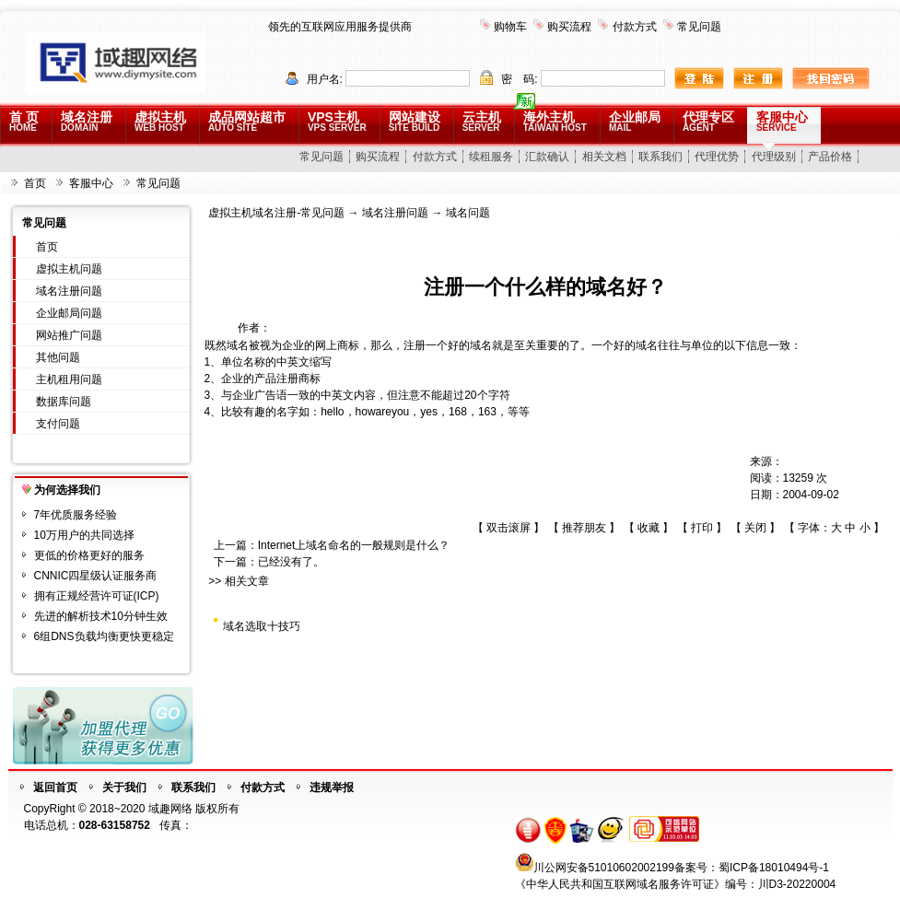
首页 (35, 183)
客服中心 (782, 121)
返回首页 (55, 787)
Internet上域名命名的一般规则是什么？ (354, 545)
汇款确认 (547, 156)
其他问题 (58, 357)
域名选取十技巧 (261, 626)
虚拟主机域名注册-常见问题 (276, 212)
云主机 (481, 121)
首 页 (24, 121)
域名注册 (86, 121)
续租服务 (491, 156)
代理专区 (708, 121)
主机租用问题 (69, 379)
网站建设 (414, 121)
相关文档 (604, 156)
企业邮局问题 (69, 313)
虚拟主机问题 (69, 268)
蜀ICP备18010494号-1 (774, 867)
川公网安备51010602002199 (603, 867)
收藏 (648, 527)
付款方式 (635, 26)
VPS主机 (337, 121)
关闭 (755, 527)
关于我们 (124, 787)
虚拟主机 (160, 121)
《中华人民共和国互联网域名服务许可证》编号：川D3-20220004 (675, 884)
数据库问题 (63, 401)
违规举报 (332, 787)
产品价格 (830, 156)
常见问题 (699, 26)
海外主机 (555, 121)
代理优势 (717, 156)
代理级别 (774, 156)
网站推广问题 (69, 335)
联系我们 (660, 156)
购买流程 (569, 26)
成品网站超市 (247, 121)
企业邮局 (634, 121)
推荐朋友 (584, 527)
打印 (702, 527)
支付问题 (58, 423)
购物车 (510, 26)
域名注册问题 (69, 291)
